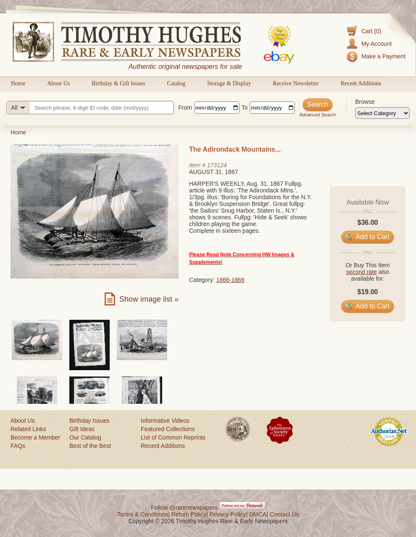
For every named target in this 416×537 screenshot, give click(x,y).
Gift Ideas (82, 429)
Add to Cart (368, 236)
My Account (376, 43)
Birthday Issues (89, 420)
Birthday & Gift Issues (118, 83)
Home (18, 83)
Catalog (176, 83)
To (245, 107)
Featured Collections (168, 429)
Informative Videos (165, 420)
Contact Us (284, 514)
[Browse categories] (382, 113)
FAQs (18, 445)
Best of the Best (90, 445)
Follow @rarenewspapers (184, 507)
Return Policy (188, 514)
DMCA (257, 514)
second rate (361, 271)
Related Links (28, 429)
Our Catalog (85, 437)
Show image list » (149, 299)
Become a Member (35, 437)
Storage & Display (229, 83)
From (185, 107)
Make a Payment (383, 56)
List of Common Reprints (173, 437)
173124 (217, 165)
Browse (365, 101)
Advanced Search (317, 114)
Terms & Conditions (142, 514)
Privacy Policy (228, 514)
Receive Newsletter (296, 83)
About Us (58, 83)
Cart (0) (371, 31)
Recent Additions (360, 83)
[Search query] (90, 107)
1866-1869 (230, 279)
